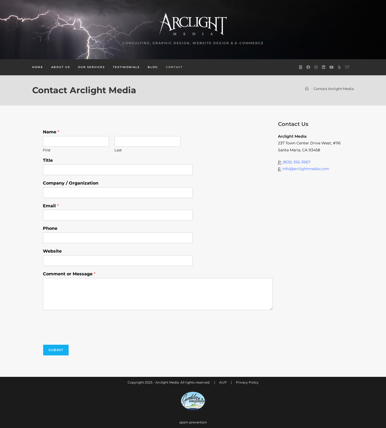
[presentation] (83, 336)
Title (48, 160)
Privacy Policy (247, 382)
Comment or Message (69, 273)
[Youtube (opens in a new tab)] (331, 67)
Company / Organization (70, 183)
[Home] (307, 89)
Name (51, 131)
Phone (50, 228)
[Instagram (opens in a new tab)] (316, 67)
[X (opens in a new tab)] (300, 67)
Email (51, 205)
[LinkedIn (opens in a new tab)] (323, 67)
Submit (56, 350)
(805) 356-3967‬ (296, 162)
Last (118, 150)
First (46, 150)
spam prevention (193, 422)
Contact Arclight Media (334, 89)
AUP (223, 382)
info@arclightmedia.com (305, 168)
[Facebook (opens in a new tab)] (308, 67)
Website (52, 251)
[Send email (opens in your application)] (347, 67)
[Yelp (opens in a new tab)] (339, 67)
